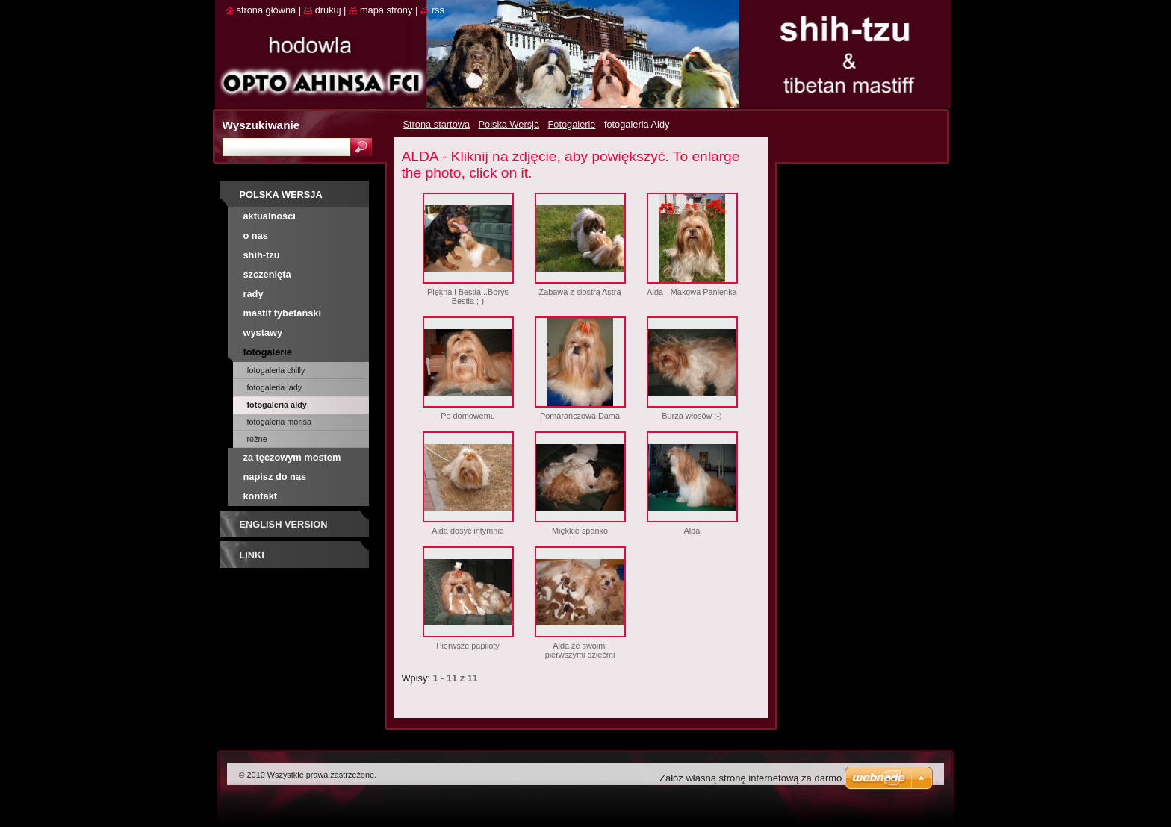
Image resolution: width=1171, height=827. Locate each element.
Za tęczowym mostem (292, 457)
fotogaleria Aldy (277, 404)
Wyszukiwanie (261, 125)
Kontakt (260, 496)
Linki (252, 555)
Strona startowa (436, 124)
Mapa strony (386, 10)
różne (257, 438)
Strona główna (266, 10)
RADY (253, 293)
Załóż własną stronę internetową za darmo (750, 778)
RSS (438, 10)
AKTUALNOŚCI (269, 216)
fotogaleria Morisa (279, 421)
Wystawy (263, 332)
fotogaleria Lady (274, 387)
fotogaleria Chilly (276, 370)
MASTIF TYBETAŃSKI (282, 313)
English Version (284, 524)
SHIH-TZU (261, 254)
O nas (255, 235)
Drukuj (328, 10)
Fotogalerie (571, 124)
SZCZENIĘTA (267, 274)
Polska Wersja (509, 124)
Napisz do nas (275, 476)
